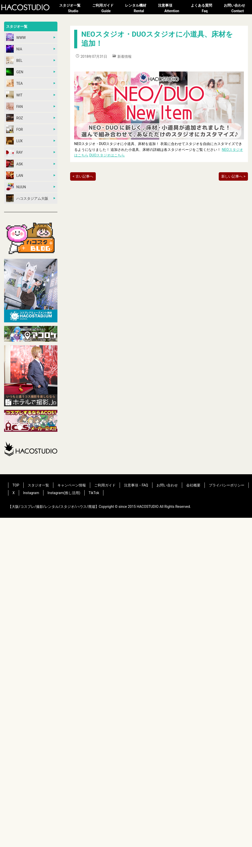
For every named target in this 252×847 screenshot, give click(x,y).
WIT (14, 94)
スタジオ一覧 (73, 8)
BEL (14, 60)
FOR (14, 129)
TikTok (94, 493)
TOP (15, 485)
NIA (14, 49)
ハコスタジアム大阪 (27, 198)
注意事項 (172, 8)
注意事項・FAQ (136, 485)
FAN (14, 106)
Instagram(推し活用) (64, 493)
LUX (14, 141)
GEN (14, 72)
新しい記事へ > (233, 176)
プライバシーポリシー (226, 485)
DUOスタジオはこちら (107, 155)
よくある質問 (205, 8)
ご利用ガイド (106, 8)
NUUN (16, 187)
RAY (14, 152)
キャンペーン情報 (71, 485)
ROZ (14, 118)
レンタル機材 (139, 8)
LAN (14, 175)
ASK (14, 163)
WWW (16, 37)
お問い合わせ (238, 8)
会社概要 (193, 485)
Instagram (31, 493)
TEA (14, 83)
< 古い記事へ (83, 176)
